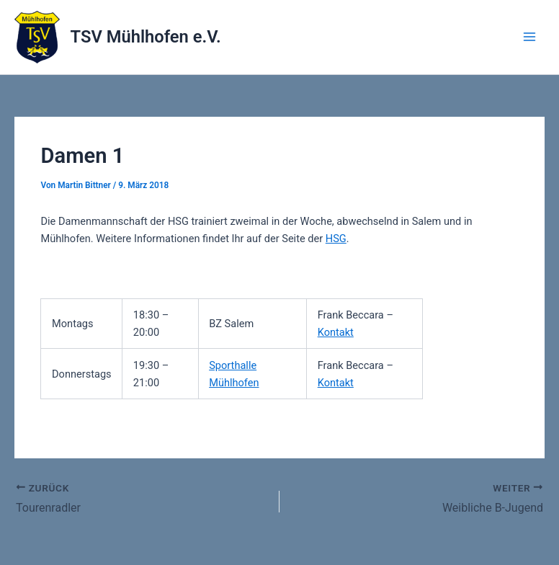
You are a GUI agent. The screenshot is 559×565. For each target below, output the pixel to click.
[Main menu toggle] (529, 37)
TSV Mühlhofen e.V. (146, 37)
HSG (336, 238)
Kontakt (336, 332)
